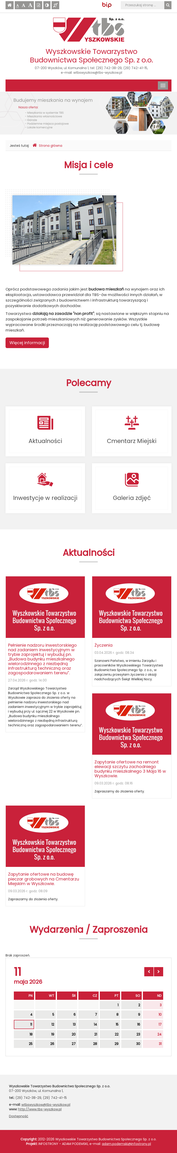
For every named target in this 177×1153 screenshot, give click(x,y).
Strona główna (47, 145)
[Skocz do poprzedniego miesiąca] (148, 971)
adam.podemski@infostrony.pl (126, 1143)
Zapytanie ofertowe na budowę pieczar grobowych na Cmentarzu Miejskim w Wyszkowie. (43, 878)
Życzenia (103, 645)
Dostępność (18, 1116)
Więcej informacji (27, 343)
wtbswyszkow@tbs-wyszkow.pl (97, 72)
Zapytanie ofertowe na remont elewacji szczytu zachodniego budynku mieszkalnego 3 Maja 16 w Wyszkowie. (130, 769)
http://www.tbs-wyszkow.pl (40, 1109)
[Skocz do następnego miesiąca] (158, 971)
